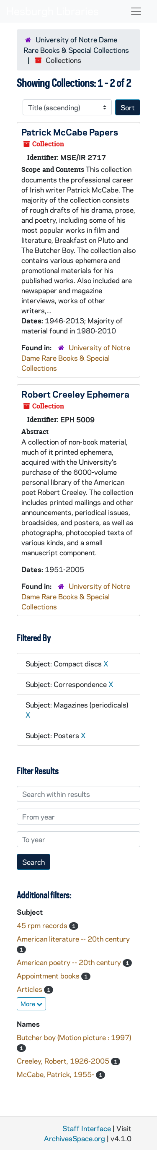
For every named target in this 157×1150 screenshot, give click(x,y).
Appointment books (49, 975)
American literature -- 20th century (73, 938)
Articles (30, 989)
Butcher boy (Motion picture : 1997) (74, 1037)
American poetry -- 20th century (70, 962)
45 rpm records (43, 925)
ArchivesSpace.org (74, 1138)
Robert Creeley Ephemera (75, 394)
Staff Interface (86, 1128)
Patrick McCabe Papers (69, 132)
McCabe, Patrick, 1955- (56, 1074)
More (31, 1003)
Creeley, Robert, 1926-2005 (64, 1060)
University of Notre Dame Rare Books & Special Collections (75, 357)
